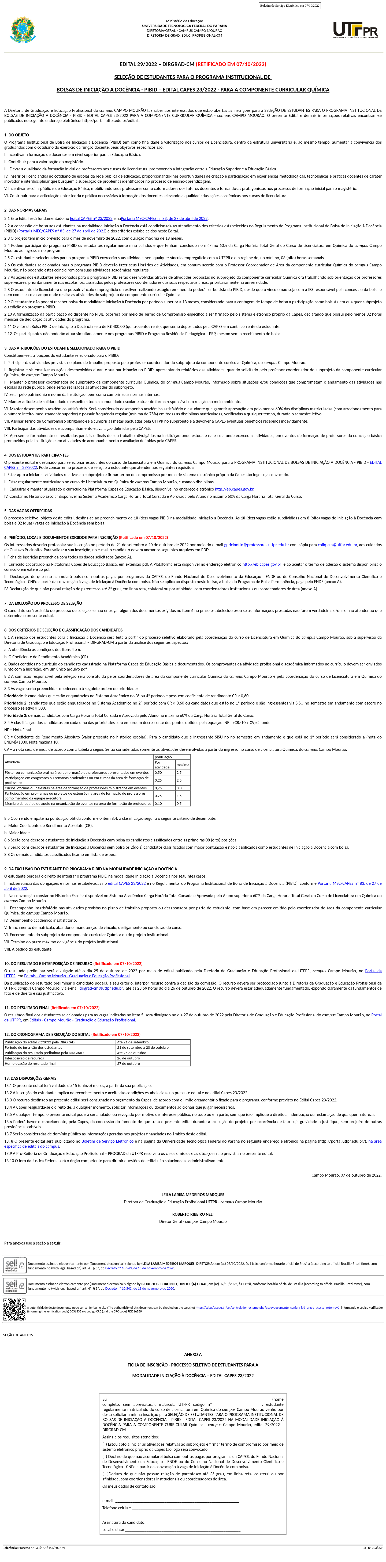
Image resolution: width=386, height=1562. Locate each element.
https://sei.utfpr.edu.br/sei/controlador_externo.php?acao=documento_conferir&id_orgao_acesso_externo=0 (267, 1308)
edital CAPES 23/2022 (127, 883)
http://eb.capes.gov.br (234, 489)
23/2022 (104, 218)
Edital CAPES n (82, 218)
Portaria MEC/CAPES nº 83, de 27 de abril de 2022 (164, 218)
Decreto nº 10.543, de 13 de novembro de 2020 (139, 1268)
